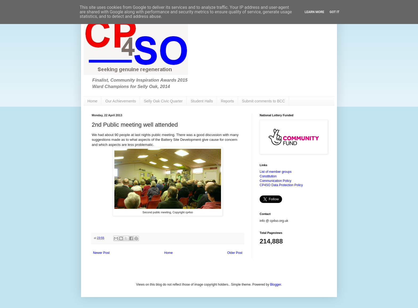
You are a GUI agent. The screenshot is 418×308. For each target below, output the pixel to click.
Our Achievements (120, 101)
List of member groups (275, 172)
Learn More (314, 12)
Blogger (275, 284)
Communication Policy (275, 181)
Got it (334, 12)
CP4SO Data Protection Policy (281, 185)
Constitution (268, 176)
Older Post (234, 253)
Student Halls (202, 101)
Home (92, 101)
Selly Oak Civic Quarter (163, 101)
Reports (227, 101)
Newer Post (101, 253)
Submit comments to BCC (263, 101)
